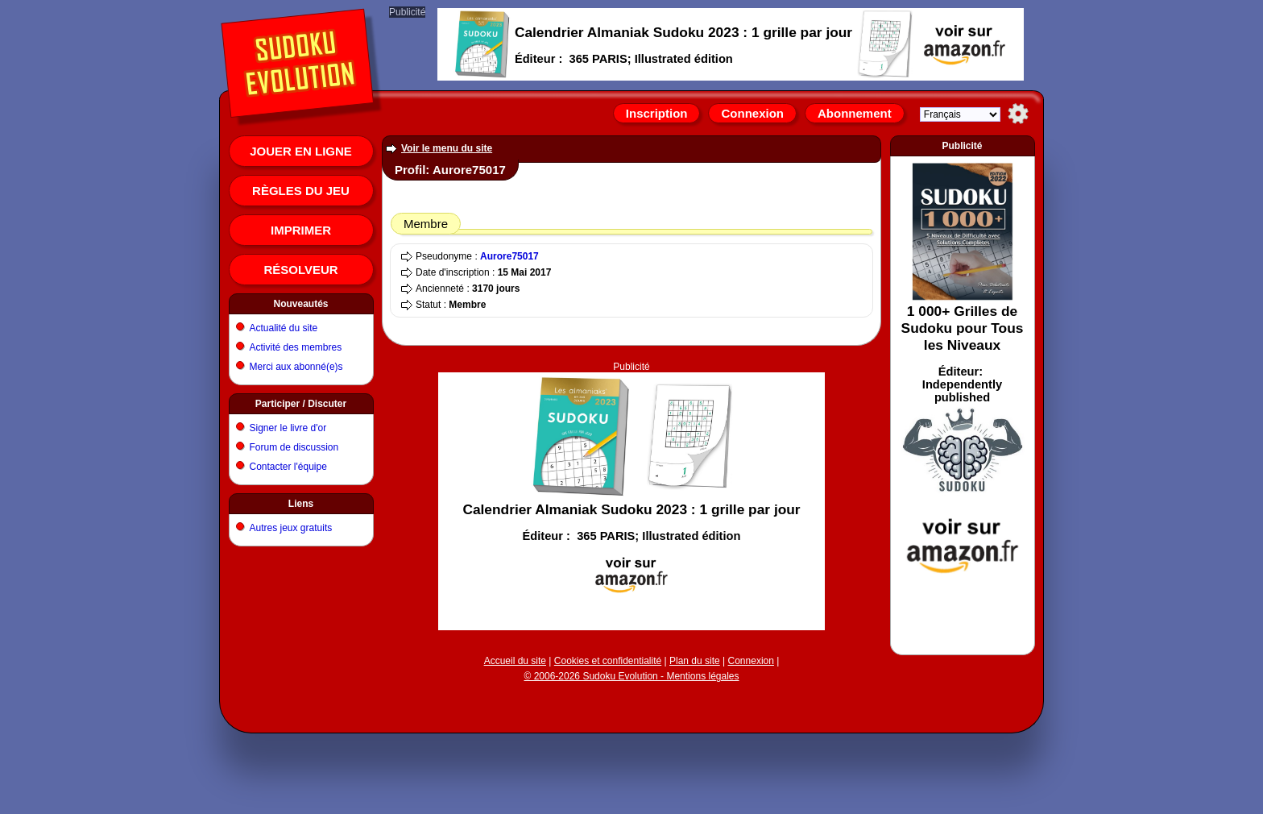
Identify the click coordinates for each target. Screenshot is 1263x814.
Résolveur (300, 269)
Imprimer (301, 230)
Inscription (657, 113)
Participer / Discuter (300, 403)
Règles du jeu (301, 190)
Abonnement (855, 113)
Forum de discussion (294, 447)
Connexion (752, 113)
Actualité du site (284, 328)
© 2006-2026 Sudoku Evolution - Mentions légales (631, 676)
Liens (300, 503)
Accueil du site (515, 661)
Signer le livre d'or (288, 428)
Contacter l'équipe (288, 466)
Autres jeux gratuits (291, 528)
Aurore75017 (509, 256)
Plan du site (694, 661)
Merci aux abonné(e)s (296, 366)
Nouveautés (300, 303)
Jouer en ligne (301, 151)
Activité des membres (296, 347)
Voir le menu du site (446, 148)
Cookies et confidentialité (607, 661)
